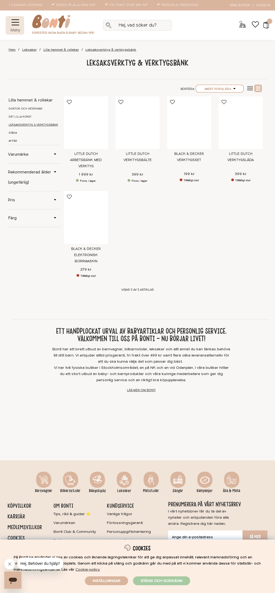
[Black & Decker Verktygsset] (189, 122)
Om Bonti (63, 506)
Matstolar (151, 490)
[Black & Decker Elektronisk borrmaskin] (86, 217)
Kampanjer (205, 490)
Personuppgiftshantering (129, 531)
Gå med (255, 536)
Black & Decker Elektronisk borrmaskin (86, 255)
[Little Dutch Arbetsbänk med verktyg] (86, 122)
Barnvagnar (43, 490)
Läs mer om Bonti (141, 390)
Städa (13, 132)
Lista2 (250, 88)
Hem (12, 50)
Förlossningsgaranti (125, 523)
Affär (13, 141)
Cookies (16, 538)
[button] (264, 25)
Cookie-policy (87, 569)
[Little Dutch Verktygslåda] (241, 122)
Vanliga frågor (119, 514)
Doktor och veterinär (25, 108)
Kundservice (120, 506)
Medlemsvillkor (25, 527)
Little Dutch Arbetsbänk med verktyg (86, 160)
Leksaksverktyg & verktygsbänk (110, 50)
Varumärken (64, 523)
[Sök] (137, 25)
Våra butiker (240, 5)
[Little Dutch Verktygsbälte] (137, 122)
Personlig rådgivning (178, 5)
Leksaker (29, 50)
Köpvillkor (19, 506)
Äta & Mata (231, 490)
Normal (258, 88)
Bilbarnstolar (70, 490)
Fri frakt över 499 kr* (127, 5)
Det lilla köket (20, 116)
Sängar (177, 490)
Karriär (16, 516)
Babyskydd (97, 490)
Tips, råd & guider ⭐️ (72, 514)
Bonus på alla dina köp (74, 5)
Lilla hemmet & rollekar (61, 50)
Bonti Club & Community (74, 531)
